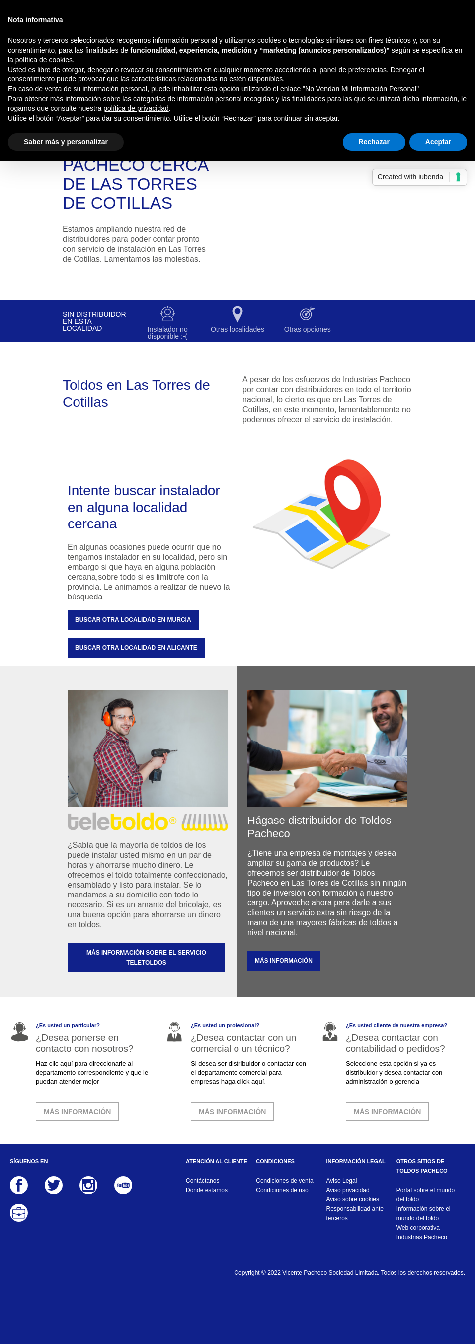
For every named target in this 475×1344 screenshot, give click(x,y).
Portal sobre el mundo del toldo (425, 1195)
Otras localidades (237, 329)
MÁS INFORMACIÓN (284, 960)
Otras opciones (307, 329)
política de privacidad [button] (136, 108)
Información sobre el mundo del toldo (423, 1213)
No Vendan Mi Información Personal (360, 89)
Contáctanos (202, 1180)
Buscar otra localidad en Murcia (133, 619)
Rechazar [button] (374, 142)
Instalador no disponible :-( (168, 332)
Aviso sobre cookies (353, 1199)
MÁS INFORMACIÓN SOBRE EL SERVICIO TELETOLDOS (146, 957)
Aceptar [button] (438, 142)
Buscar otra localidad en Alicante (136, 647)
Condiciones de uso (282, 1190)
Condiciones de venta (284, 1180)
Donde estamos (207, 1190)
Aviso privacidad (348, 1190)
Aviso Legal (341, 1180)
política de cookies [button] (44, 60)
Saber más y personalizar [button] (66, 142)
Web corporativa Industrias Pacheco (421, 1232)
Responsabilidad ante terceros (355, 1213)
